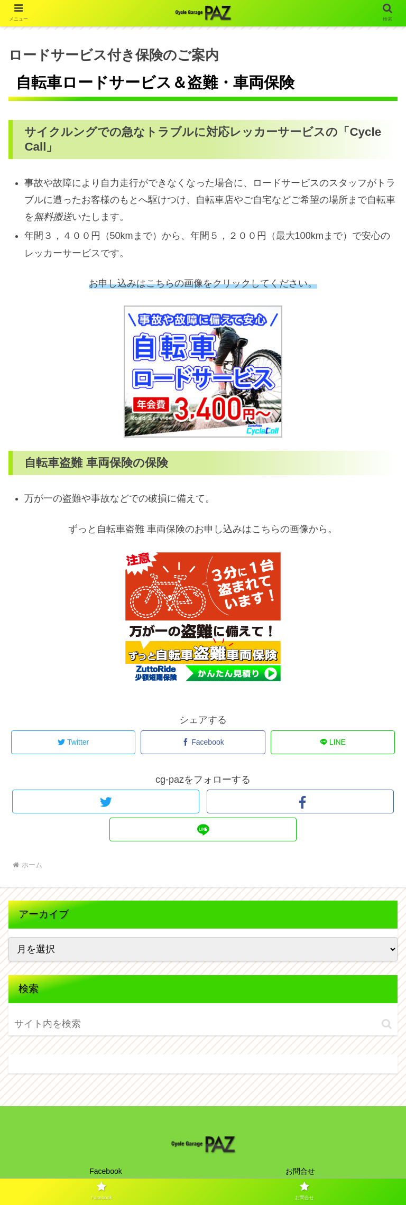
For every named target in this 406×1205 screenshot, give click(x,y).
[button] (386, 1024)
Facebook (105, 1171)
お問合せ (300, 1171)
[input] (75, 1024)
